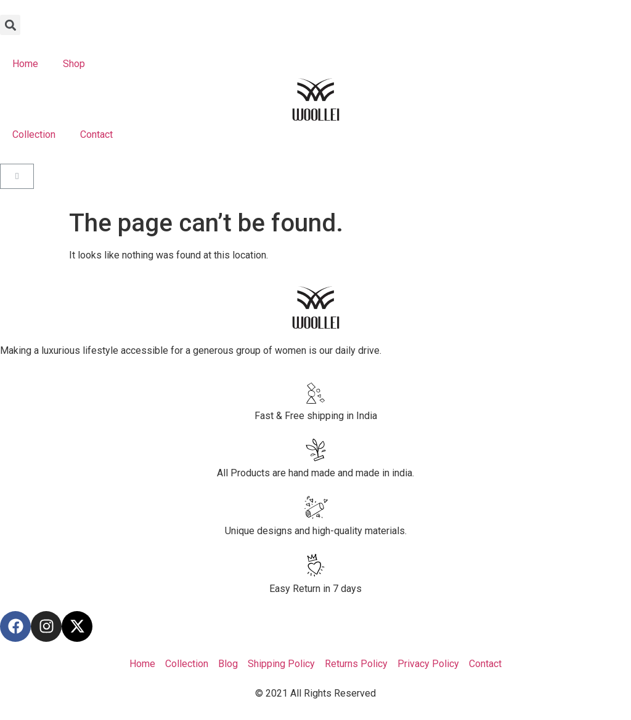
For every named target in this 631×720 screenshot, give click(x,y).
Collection (33, 134)
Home (25, 64)
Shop (74, 64)
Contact (96, 134)
